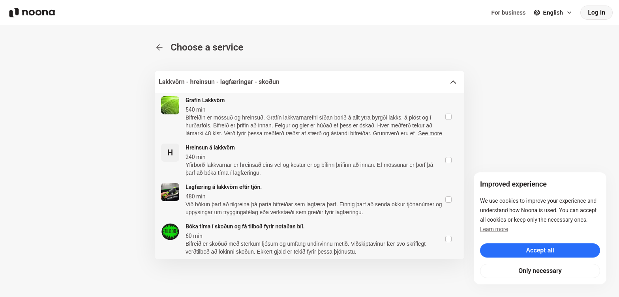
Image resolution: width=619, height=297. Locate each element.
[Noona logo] (32, 12)
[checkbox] (448, 117)
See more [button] (430, 133)
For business (508, 12)
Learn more (494, 229)
